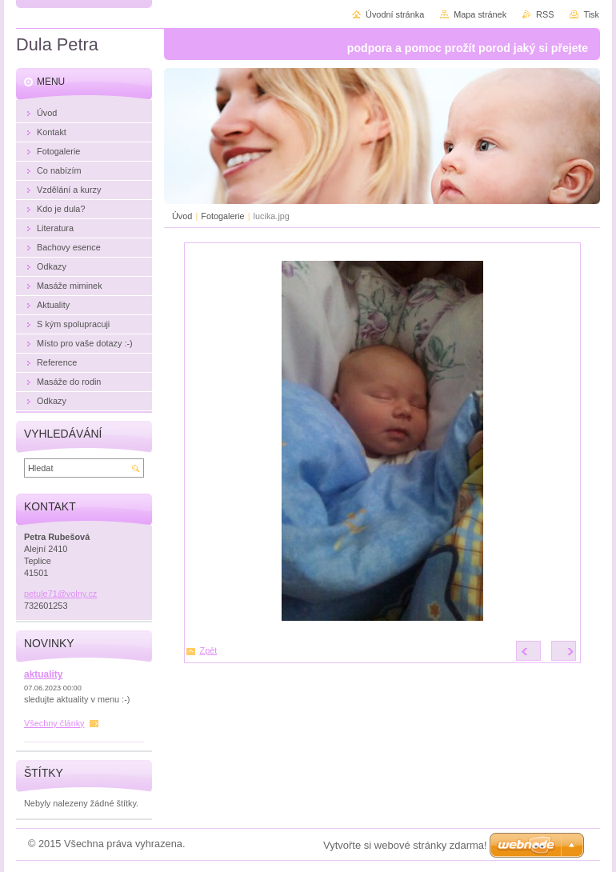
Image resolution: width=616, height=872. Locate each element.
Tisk (591, 14)
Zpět (209, 650)
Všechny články (54, 723)
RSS (545, 14)
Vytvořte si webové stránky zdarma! (405, 845)
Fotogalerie (222, 216)
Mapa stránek (480, 14)
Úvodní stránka (395, 14)
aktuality (43, 674)
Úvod (182, 216)
